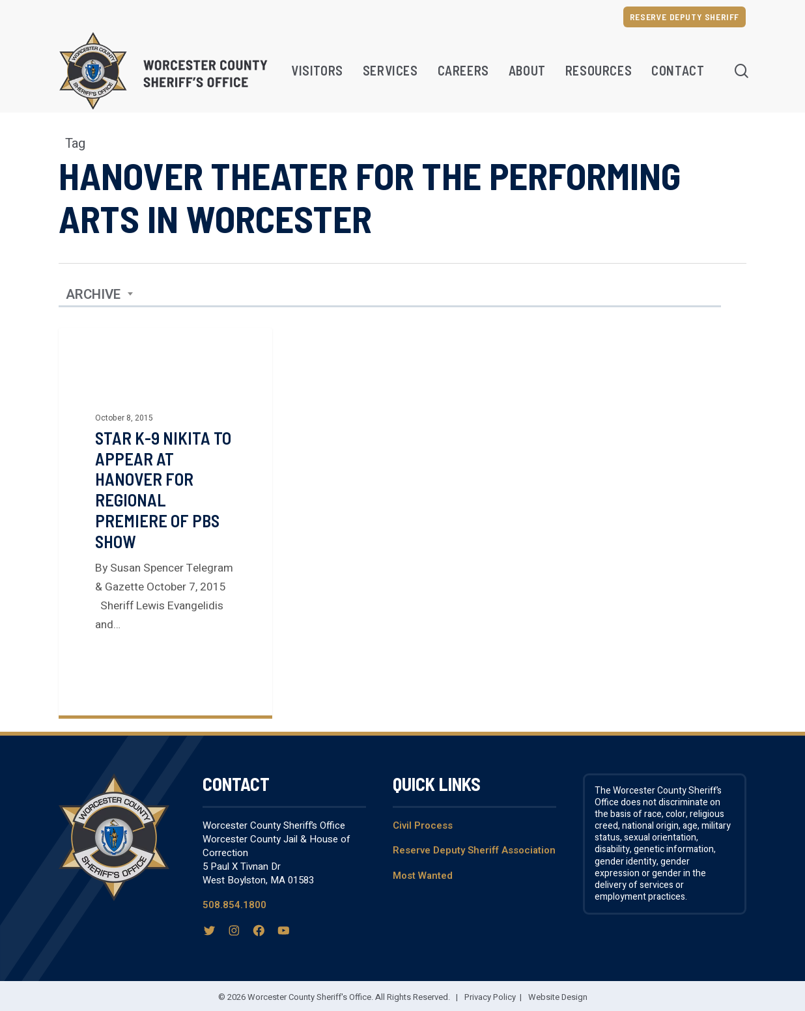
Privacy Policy (490, 997)
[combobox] (100, 295)
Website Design (557, 997)
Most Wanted (423, 875)
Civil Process (423, 825)
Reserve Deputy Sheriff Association (474, 850)
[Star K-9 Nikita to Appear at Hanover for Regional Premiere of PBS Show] (165, 521)
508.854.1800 (234, 905)
